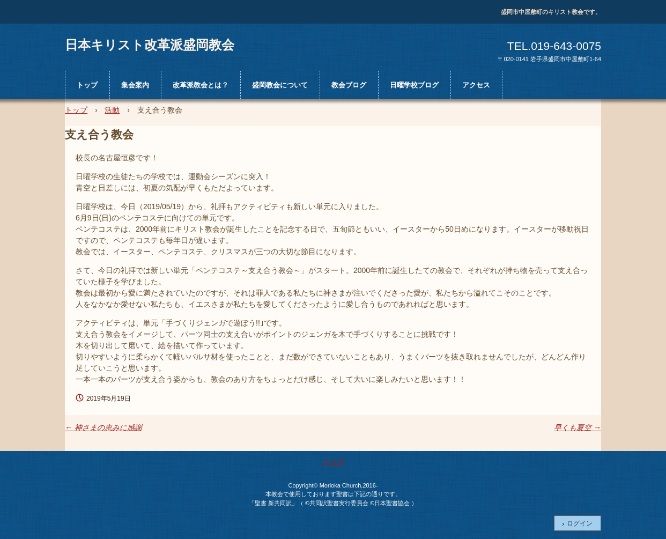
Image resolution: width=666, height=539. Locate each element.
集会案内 (135, 85)
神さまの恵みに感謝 (103, 427)
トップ (87, 85)
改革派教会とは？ (200, 85)
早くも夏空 (577, 427)
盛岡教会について (280, 85)
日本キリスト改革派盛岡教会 (149, 44)
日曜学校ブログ (414, 85)
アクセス (476, 85)
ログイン (580, 523)
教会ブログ (348, 85)
